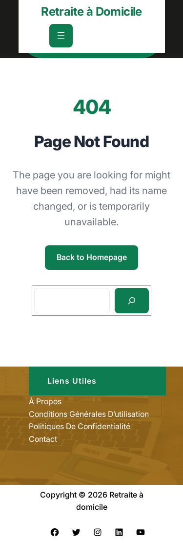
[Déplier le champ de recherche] (119, 36)
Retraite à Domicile (91, 11)
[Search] (132, 300)
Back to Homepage (92, 257)
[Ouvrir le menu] (61, 35)
